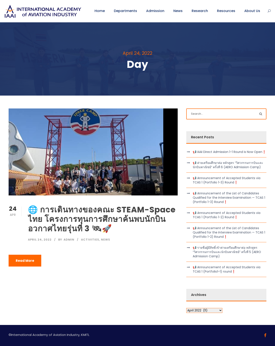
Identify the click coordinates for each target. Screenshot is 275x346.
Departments (125, 10)
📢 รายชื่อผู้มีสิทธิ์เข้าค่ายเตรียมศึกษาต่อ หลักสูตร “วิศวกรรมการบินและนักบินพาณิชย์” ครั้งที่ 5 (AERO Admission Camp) (227, 251)
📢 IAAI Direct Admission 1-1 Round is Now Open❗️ (229, 152)
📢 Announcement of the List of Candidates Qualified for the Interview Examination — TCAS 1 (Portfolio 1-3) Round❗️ (229, 197)
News (178, 10)
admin (69, 240)
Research (200, 10)
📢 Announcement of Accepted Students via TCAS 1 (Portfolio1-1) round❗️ (226, 269)
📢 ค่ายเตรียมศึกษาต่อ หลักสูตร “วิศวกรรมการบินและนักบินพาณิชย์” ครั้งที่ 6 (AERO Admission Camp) (228, 165)
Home (100, 10)
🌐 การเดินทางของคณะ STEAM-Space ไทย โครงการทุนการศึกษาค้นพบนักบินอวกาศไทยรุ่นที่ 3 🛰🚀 (102, 219)
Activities (90, 240)
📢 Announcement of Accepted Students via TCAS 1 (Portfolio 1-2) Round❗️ (226, 215)
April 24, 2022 (40, 240)
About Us (252, 10)
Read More (25, 260)
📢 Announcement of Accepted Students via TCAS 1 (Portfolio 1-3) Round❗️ (226, 180)
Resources (226, 10)
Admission (155, 10)
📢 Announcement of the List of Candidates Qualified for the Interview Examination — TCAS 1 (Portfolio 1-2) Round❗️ (229, 232)
